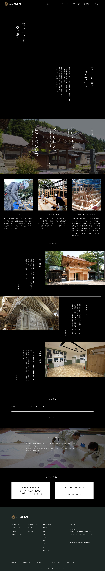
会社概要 (13, 531)
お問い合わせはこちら (74, 494)
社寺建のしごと (64, 4)
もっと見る (52, 163)
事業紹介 (30, 528)
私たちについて (51, 4)
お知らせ (39, 562)
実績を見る (19, 287)
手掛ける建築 (76, 4)
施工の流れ (31, 531)
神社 (44, 544)
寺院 (44, 534)
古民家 (45, 528)
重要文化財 (46, 550)
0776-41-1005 (31, 491)
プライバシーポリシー (54, 562)
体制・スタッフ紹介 (16, 534)
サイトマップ (70, 562)
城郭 (44, 531)
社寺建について (15, 528)
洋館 (44, 541)
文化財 (45, 537)
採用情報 (86, 4)
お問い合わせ (97, 4)
